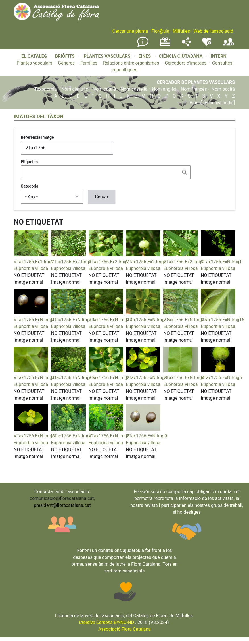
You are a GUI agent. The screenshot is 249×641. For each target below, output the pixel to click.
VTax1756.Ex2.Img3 (146, 261)
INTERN (218, 56)
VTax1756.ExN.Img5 (221, 377)
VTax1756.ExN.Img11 (73, 319)
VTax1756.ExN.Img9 (146, 436)
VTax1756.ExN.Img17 (73, 377)
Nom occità (223, 89)
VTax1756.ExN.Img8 (109, 436)
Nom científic (74, 89)
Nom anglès (164, 89)
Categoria (29, 186)
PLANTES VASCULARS (107, 56)
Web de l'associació (213, 31)
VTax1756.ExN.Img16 (35, 377)
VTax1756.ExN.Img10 (35, 319)
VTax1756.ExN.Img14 (185, 319)
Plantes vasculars (35, 63)
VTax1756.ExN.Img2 (109, 377)
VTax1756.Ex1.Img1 (34, 261)
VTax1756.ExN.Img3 (146, 377)
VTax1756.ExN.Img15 (222, 319)
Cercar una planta (130, 31)
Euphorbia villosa (31, 268)
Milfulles (181, 31)
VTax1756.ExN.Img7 (71, 436)
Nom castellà (134, 89)
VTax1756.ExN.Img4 (183, 377)
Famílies (88, 63)
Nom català (104, 89)
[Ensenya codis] (218, 102)
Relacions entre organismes (131, 63)
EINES (144, 56)
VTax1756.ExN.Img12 (110, 319)
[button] (31, 255)
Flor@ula (160, 31)
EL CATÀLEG (34, 56)
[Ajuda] (195, 102)
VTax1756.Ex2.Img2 (109, 261)
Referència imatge (37, 137)
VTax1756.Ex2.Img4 (183, 261)
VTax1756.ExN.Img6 (34, 436)
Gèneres (66, 63)
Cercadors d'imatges (185, 63)
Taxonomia (45, 89)
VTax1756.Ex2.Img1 (71, 261)
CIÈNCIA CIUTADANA (180, 56)
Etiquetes (29, 161)
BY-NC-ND (106, 622)
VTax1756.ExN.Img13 (148, 319)
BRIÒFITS (65, 56)
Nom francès (194, 89)
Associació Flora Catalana (124, 629)
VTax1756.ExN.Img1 (221, 261)
